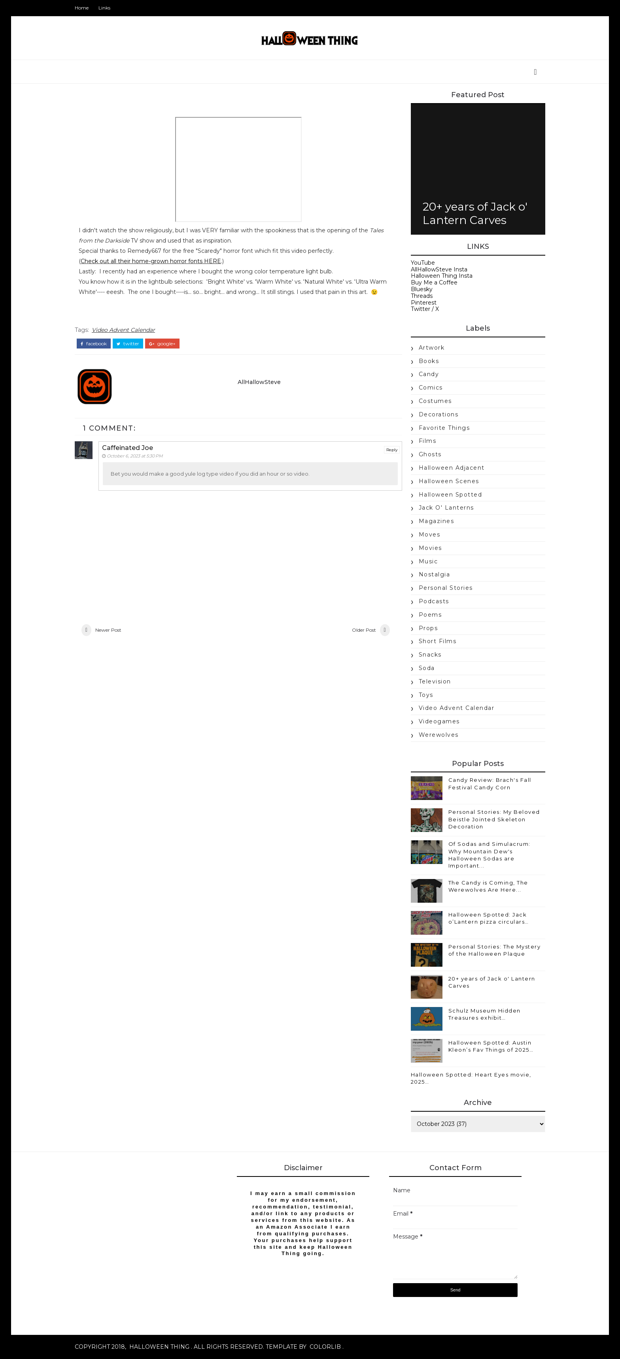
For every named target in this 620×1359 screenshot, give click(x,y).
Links (108, 8)
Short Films (434, 641)
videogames (435, 721)
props (424, 628)
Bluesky (418, 289)
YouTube (419, 262)
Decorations (435, 414)
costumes (431, 401)
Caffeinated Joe (132, 457)
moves (426, 534)
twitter (132, 353)
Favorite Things (440, 427)
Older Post (355, 641)
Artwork (428, 347)
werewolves (435, 734)
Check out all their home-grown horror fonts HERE (155, 261)
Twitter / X (421, 309)
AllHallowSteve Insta (435, 269)
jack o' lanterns (442, 508)
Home (86, 8)
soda (423, 668)
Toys (422, 694)
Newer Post (112, 641)
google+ (166, 353)
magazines (432, 521)
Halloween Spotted (446, 494)
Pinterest (420, 302)
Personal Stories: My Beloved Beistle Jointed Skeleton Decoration (490, 819)
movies (426, 548)
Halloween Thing (163, 1347)
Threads (418, 295)
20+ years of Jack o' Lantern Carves (471, 213)
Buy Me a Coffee (430, 282)
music (424, 561)
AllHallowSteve (258, 391)
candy (425, 374)
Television (431, 681)
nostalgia (430, 574)
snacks (426, 655)
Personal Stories (442, 588)
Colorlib (329, 1347)
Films (424, 441)
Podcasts (430, 601)
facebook (98, 353)
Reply (383, 459)
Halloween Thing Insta (438, 276)
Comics (427, 388)
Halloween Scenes (445, 481)
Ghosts (426, 454)
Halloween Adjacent (448, 467)
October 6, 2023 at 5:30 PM (140, 466)
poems (426, 614)
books (425, 361)
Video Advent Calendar (127, 340)
